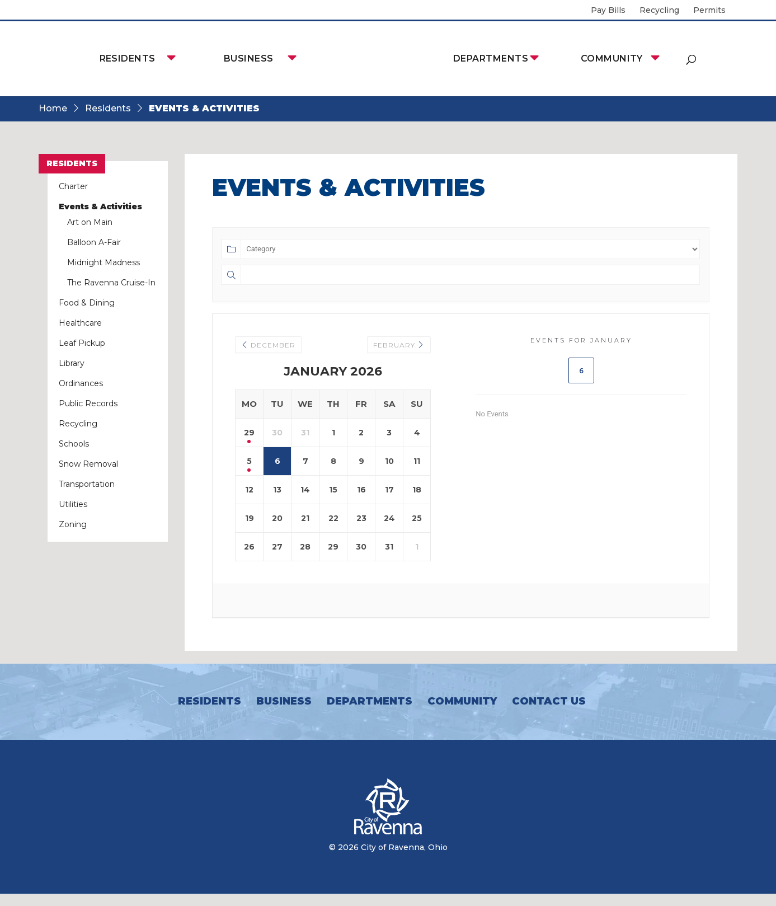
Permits (709, 10)
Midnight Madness (103, 262)
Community (612, 58)
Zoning (73, 524)
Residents (128, 58)
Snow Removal (88, 464)
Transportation (87, 484)
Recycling (659, 10)
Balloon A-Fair (94, 242)
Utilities (73, 504)
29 (249, 433)
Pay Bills (608, 10)
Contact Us (549, 701)
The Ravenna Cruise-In (111, 283)
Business (249, 58)
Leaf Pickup (82, 343)
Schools (74, 444)
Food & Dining (87, 303)
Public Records (88, 403)
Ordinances (81, 383)
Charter (73, 186)
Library (71, 363)
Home (53, 108)
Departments (490, 58)
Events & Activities (100, 206)
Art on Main (89, 222)
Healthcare (80, 323)
